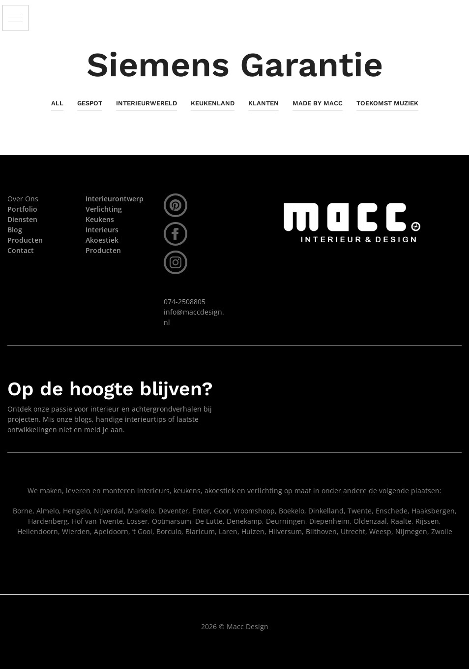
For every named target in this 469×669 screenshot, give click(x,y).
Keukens (100, 219)
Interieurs (102, 229)
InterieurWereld (146, 103)
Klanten (263, 103)
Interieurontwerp (115, 198)
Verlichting (104, 209)
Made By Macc (318, 103)
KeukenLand (212, 103)
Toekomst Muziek (387, 103)
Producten (103, 250)
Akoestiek (102, 240)
